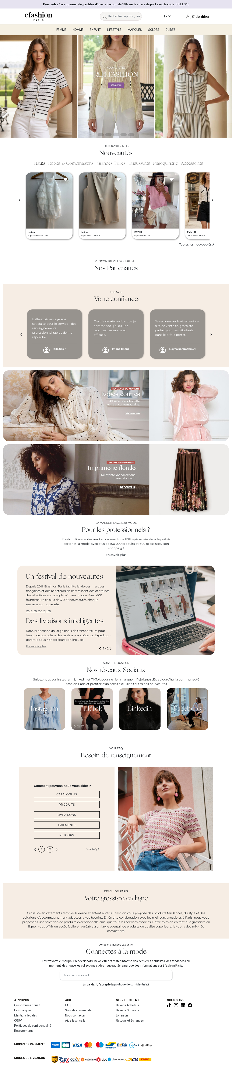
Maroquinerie (165, 163)
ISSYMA (138, 232)
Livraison (122, 1015)
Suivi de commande (78, 1010)
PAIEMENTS (66, 825)
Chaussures (139, 163)
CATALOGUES (66, 794)
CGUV (18, 1020)
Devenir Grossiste (127, 1010)
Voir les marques (38, 611)
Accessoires (192, 163)
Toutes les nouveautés (197, 244)
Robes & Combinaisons (71, 163)
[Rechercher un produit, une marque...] (125, 16)
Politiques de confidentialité (32, 1025)
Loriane (31, 232)
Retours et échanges (130, 1020)
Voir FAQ (93, 849)
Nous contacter (75, 1015)
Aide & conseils (75, 1020)
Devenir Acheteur (127, 1005)
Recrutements (24, 1030)
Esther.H (191, 232)
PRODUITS (67, 804)
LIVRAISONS (66, 815)
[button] (101, 648)
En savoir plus (116, 555)
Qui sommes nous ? (27, 1005)
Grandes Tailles (111, 163)
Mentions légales (25, 1015)
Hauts (39, 163)
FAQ (68, 1005)
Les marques (23, 1010)
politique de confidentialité (132, 984)
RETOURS (66, 835)
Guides (171, 29)
